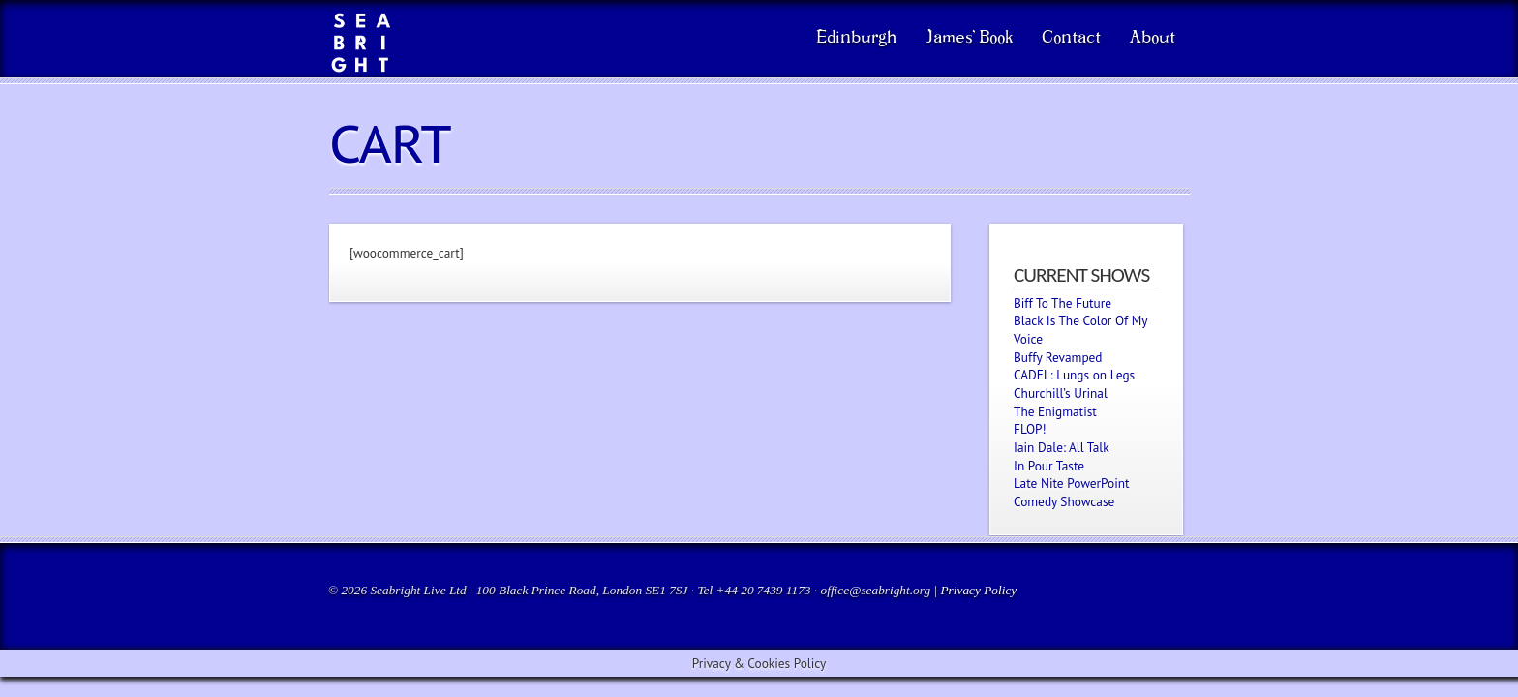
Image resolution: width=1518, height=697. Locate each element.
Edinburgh (856, 38)
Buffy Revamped (1058, 357)
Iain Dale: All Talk (1061, 447)
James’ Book (969, 38)
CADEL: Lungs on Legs (1074, 374)
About (1152, 38)
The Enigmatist (1055, 411)
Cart (389, 143)
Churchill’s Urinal (1061, 393)
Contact (1071, 38)
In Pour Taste (1049, 465)
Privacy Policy (978, 590)
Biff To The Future (1062, 303)
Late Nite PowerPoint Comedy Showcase (1072, 492)
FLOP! (1030, 429)
